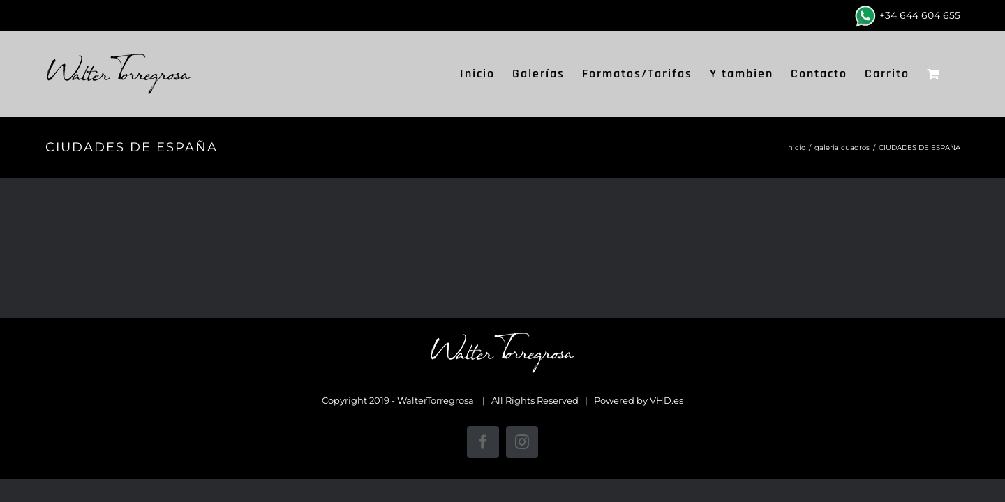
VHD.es (666, 400)
